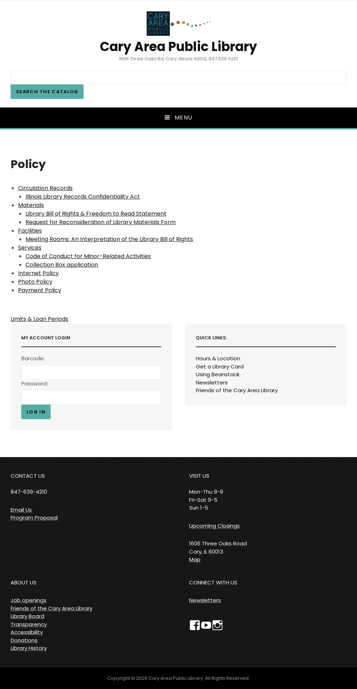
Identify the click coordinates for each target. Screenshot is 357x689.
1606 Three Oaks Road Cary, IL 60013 (218, 547)
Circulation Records (45, 188)
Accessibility (27, 632)
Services (29, 248)
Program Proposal (34, 517)
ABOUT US (23, 582)
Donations (24, 640)
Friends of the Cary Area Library (237, 390)
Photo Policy (35, 282)
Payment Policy (39, 290)
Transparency (29, 624)
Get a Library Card (220, 366)
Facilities (30, 231)
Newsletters (212, 382)
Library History (29, 648)
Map (194, 559)
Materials (31, 205)
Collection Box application (62, 265)
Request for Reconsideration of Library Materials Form (101, 222)
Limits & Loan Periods (39, 319)
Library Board (27, 616)
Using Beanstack (217, 374)
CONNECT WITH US (213, 582)
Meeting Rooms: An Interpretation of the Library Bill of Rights (109, 239)
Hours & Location (218, 358)
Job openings (28, 600)
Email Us (21, 509)
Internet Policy (38, 273)
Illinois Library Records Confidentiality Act (83, 197)
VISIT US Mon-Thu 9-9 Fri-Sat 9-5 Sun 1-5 (206, 491)
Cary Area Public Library (178, 47)
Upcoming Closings (214, 525)
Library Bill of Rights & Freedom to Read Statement (96, 214)
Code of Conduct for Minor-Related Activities (88, 256)
